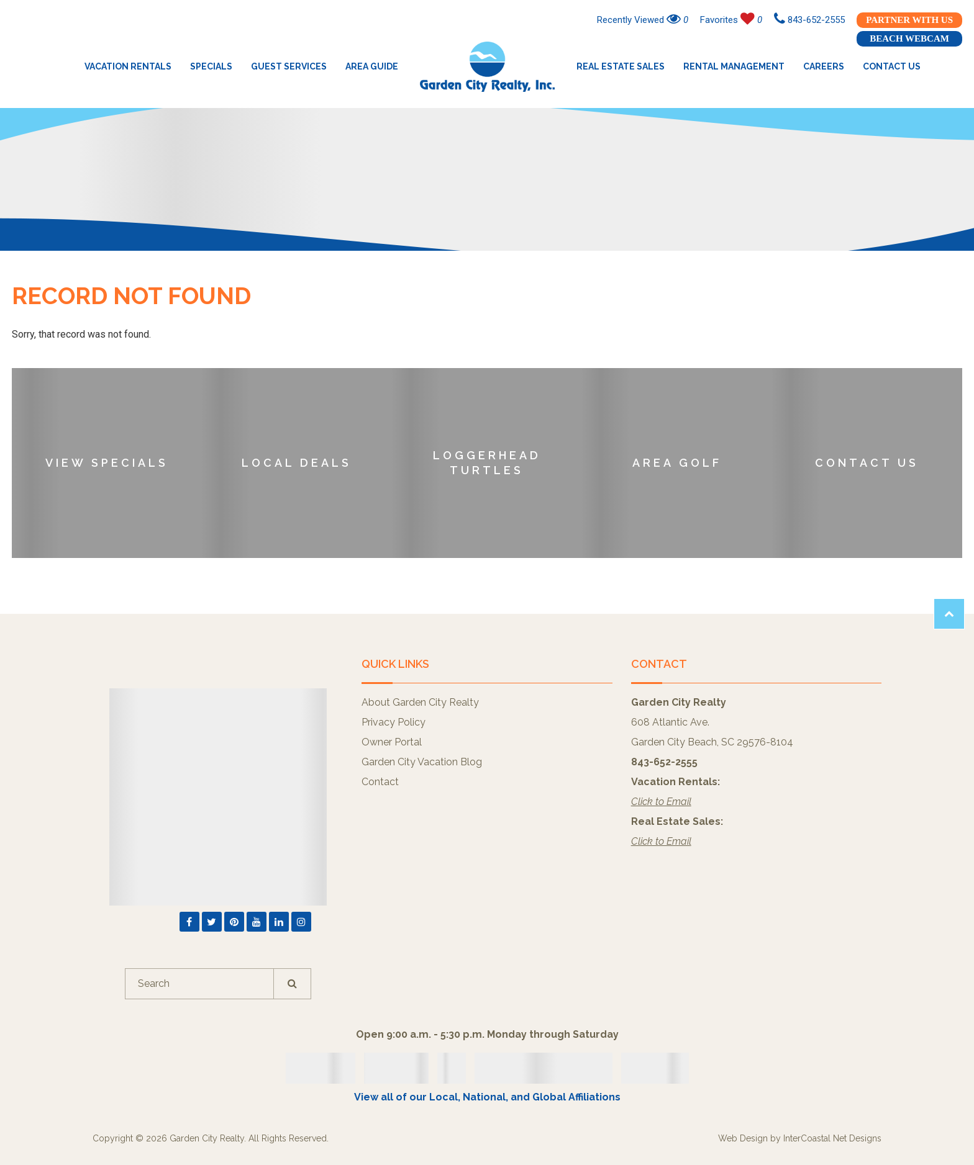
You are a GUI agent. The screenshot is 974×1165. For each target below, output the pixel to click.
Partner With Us (909, 20)
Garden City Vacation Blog (422, 762)
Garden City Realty (487, 66)
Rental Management (734, 66)
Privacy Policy (394, 722)
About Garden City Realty (420, 702)
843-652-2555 (809, 19)
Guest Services (289, 66)
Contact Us (892, 66)
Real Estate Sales (620, 66)
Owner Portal (392, 742)
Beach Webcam (909, 38)
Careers (823, 66)
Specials (211, 66)
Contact (380, 782)
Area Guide (371, 66)
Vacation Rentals (127, 66)
